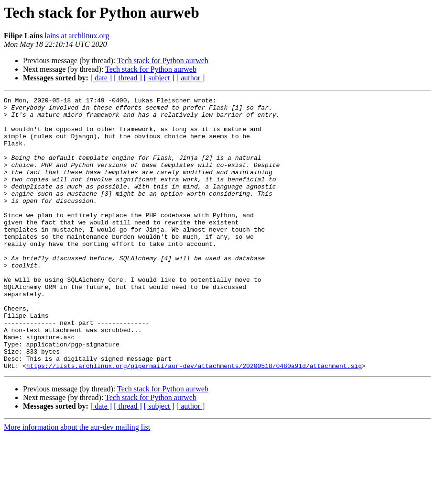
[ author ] (190, 78)
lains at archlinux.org (76, 36)
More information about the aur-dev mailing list (77, 482)
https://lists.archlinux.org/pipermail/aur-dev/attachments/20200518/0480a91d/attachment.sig (194, 420)
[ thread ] (128, 78)
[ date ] (101, 78)
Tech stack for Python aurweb (162, 60)
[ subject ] (159, 78)
